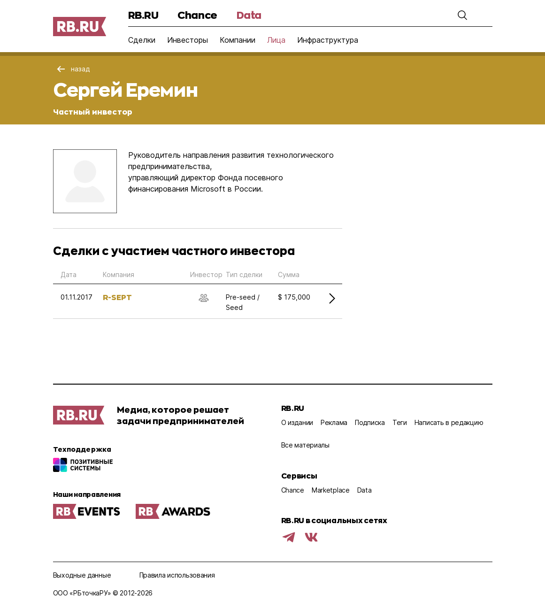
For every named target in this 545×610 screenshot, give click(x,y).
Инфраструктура (327, 40)
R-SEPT (117, 297)
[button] (462, 15)
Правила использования (177, 575)
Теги (399, 422)
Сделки (141, 40)
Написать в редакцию (449, 422)
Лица (276, 40)
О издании (297, 422)
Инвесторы (187, 40)
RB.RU (143, 15)
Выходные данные (82, 575)
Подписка (370, 422)
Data (249, 15)
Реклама (334, 422)
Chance (197, 15)
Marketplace (331, 490)
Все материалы (305, 445)
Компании (237, 40)
